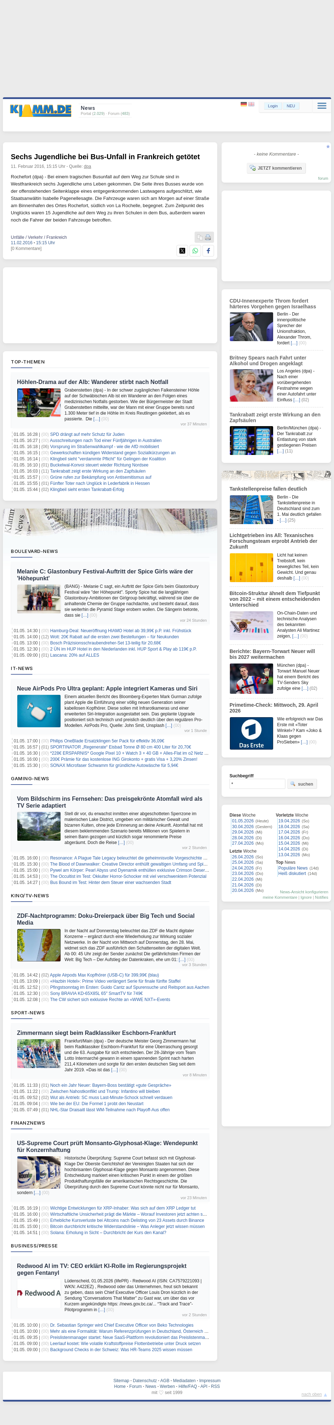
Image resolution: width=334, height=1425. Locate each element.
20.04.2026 (243, 890)
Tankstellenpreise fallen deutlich (268, 489)
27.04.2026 (243, 843)
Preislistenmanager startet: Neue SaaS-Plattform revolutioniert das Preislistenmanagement (137, 1337)
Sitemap (121, 1380)
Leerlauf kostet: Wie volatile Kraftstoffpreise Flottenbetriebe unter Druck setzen (125, 1343)
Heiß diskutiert (292, 873)
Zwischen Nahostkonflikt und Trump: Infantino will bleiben (105, 1091)
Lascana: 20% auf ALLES (74, 655)
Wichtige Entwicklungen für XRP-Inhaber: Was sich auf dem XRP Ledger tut (123, 1208)
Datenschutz (145, 1380)
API (203, 1386)
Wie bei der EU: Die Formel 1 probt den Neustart (96, 1103)
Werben (167, 1386)
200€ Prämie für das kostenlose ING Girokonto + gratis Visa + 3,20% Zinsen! (123, 759)
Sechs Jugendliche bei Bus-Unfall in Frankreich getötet (105, 157)
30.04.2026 (243, 826)
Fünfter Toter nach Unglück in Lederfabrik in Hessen (100, 483)
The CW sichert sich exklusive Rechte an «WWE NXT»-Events (110, 999)
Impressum (210, 1380)
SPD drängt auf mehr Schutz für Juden (87, 434)
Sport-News (28, 1012)
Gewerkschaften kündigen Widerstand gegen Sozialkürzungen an (112, 452)
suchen (301, 784)
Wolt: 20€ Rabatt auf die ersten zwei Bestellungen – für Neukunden (114, 636)
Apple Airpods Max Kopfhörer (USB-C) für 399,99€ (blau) (104, 975)
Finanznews (28, 1123)
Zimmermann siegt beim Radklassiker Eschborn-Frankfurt (96, 1033)
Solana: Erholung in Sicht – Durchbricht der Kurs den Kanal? (108, 1232)
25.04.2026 (243, 862)
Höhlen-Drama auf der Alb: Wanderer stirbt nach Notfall (92, 382)
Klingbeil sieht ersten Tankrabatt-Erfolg (87, 489)
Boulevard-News (34, 551)
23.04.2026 (243, 873)
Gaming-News (30, 778)
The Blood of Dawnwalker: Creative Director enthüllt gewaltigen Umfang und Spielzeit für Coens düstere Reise (155, 864)
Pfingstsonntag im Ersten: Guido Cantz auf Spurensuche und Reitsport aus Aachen (129, 987)
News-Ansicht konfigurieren (304, 892)
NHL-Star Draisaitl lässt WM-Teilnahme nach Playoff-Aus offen (110, 1109)
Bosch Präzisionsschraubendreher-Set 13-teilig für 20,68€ (105, 643)
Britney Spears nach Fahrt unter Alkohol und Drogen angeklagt (268, 360)
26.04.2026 (243, 856)
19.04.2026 (289, 820)
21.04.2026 (243, 885)
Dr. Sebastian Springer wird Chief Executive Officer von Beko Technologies (121, 1325)
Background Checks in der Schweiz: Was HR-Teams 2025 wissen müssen (121, 1349)
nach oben (312, 1394)
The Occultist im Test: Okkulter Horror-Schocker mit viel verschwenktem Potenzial (128, 876)
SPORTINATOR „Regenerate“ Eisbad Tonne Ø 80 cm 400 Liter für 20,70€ (120, 747)
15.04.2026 (289, 843)
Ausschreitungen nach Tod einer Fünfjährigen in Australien (106, 440)
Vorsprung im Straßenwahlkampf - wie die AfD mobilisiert (104, 446)
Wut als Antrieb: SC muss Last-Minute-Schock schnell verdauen (111, 1097)
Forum (135, 1386)
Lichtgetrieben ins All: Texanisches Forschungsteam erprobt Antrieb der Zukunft (273, 541)
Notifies (321, 897)
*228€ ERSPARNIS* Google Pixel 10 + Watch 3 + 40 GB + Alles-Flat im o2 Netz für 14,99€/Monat (143, 753)
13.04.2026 (289, 854)
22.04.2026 (243, 879)
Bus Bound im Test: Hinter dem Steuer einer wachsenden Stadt (110, 882)
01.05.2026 (243, 820)
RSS (215, 1386)
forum (323, 178)
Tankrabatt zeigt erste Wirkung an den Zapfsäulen (98, 471)
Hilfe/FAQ (187, 1386)
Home (120, 1386)
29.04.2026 (243, 832)
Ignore (306, 897)
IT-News (22, 668)
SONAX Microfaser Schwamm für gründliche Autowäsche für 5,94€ (114, 765)
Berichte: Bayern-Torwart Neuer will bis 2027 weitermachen (272, 654)
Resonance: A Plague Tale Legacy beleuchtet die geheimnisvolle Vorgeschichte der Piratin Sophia (143, 858)
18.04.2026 (289, 826)
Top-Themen (28, 362)
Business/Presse (34, 1245)
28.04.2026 (243, 837)
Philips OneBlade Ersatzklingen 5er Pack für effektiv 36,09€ (107, 740)
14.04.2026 (289, 849)
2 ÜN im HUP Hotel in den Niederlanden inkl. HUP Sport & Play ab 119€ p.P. (123, 649)
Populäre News (293, 868)
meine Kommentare (280, 897)
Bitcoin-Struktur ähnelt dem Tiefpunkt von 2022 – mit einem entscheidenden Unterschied (275, 599)
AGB (164, 1380)
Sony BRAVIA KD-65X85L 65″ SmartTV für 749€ (96, 993)
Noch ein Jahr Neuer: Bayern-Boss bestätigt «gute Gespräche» (110, 1085)
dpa (87, 166)
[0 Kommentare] (26, 248)
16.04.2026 (289, 837)
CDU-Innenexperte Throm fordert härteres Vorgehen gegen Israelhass (273, 303)
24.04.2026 (243, 868)
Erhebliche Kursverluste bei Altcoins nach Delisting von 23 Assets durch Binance (127, 1220)
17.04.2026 (289, 832)
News (151, 1386)
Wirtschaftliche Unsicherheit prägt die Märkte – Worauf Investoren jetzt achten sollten (131, 1214)
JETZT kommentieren (276, 168)
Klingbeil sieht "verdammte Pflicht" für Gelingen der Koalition (108, 458)
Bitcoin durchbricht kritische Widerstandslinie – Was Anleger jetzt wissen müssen (127, 1226)
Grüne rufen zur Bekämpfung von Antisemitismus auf (100, 477)
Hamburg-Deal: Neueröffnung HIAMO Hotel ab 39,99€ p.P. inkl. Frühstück (120, 630)
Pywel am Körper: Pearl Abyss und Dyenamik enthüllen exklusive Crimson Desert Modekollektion (143, 870)
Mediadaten (184, 1380)
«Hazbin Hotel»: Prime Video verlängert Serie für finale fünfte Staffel (115, 981)
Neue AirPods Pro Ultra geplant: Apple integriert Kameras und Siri (107, 688)
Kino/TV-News (30, 895)
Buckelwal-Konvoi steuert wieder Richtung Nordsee (99, 465)
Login (273, 106)
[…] (96, 418)
